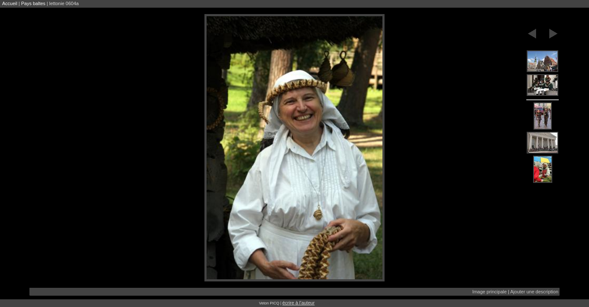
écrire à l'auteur (299, 302)
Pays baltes (33, 3)
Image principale (489, 291)
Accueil (9, 3)
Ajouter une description (534, 291)
